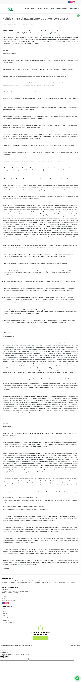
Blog (46, 8)
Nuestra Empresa (62, 8)
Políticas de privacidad (8, 622)
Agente (52, 8)
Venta (33, 8)
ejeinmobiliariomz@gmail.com (9, 600)
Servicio (39, 8)
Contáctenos (74, 8)
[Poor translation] (6, 656)
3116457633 (5, 596)
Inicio (27, 8)
